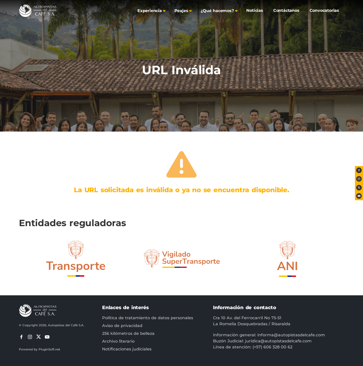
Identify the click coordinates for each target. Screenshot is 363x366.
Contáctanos (286, 10)
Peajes (181, 10)
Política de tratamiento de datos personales (147, 317)
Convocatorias (324, 10)
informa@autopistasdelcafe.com (291, 335)
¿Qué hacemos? (217, 10)
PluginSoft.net (49, 349)
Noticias (254, 10)
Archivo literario (118, 341)
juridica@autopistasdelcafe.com (278, 341)
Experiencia (149, 10)
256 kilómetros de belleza (128, 333)
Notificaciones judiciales (127, 349)
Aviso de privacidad (122, 325)
